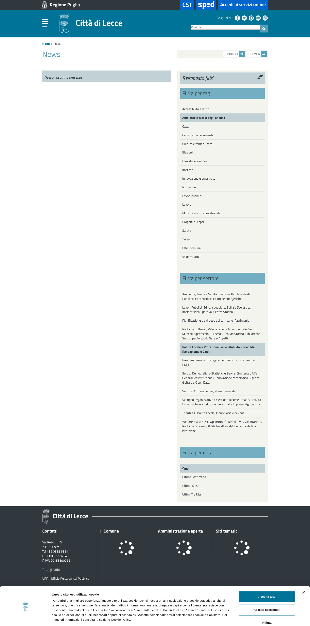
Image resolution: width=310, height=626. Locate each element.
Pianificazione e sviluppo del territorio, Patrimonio (215, 320)
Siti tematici (227, 531)
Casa (185, 126)
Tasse (186, 239)
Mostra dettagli (208, 618)
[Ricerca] (225, 27)
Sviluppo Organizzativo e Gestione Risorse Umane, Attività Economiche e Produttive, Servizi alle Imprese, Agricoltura (221, 402)
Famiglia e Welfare (194, 161)
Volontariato (190, 256)
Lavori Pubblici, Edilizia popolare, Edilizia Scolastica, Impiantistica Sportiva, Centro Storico (216, 309)
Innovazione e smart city (198, 178)
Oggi (185, 468)
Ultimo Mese (190, 485)
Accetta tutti (267, 582)
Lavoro (186, 204)
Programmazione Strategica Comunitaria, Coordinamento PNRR (220, 362)
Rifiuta (267, 608)
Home (46, 43)
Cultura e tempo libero (197, 143)
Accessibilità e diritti (196, 109)
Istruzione (189, 187)
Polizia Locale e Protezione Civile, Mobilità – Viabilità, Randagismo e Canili (218, 349)
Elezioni (187, 152)
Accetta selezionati (266, 595)
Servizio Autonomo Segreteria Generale (208, 391)
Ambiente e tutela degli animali (203, 117)
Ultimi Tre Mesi (192, 494)
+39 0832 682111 (59, 551)
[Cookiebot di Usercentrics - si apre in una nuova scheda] (25, 618)
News (57, 43)
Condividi (234, 53)
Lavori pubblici (192, 195)
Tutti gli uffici (51, 569)
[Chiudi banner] (303, 578)
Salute (186, 230)
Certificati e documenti (197, 135)
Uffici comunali (192, 248)
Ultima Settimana (194, 477)
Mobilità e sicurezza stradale (201, 213)
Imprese (187, 169)
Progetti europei (193, 221)
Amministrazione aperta (180, 531)
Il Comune (109, 531)
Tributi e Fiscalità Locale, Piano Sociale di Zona (213, 413)
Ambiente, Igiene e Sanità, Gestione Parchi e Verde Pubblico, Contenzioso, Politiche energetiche (216, 296)
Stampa (258, 54)
